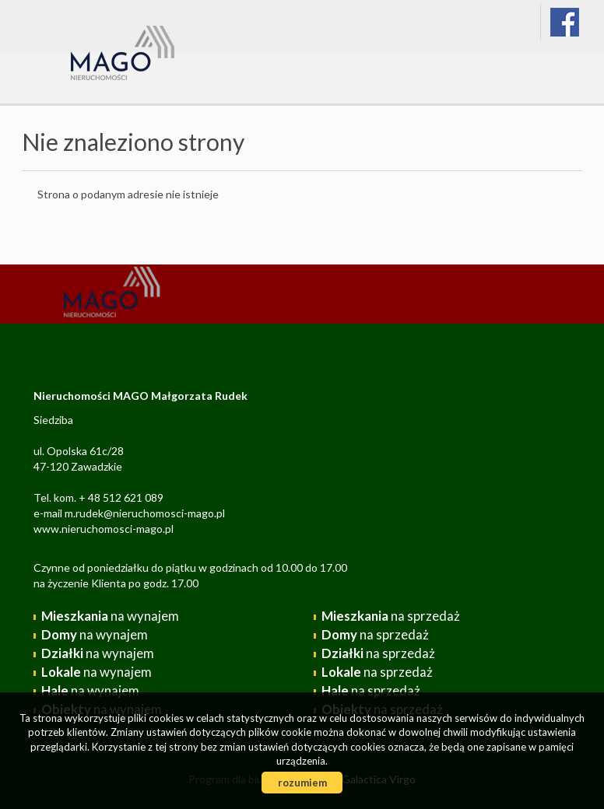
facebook (565, 22)
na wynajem (110, 616)
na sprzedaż (390, 616)
